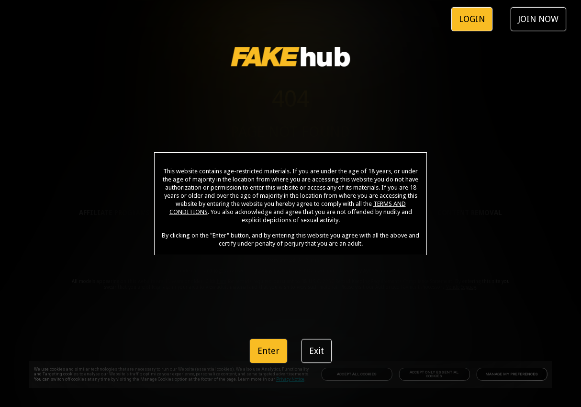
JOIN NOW (538, 19)
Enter (268, 351)
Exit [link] (316, 351)
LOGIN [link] (472, 19)
